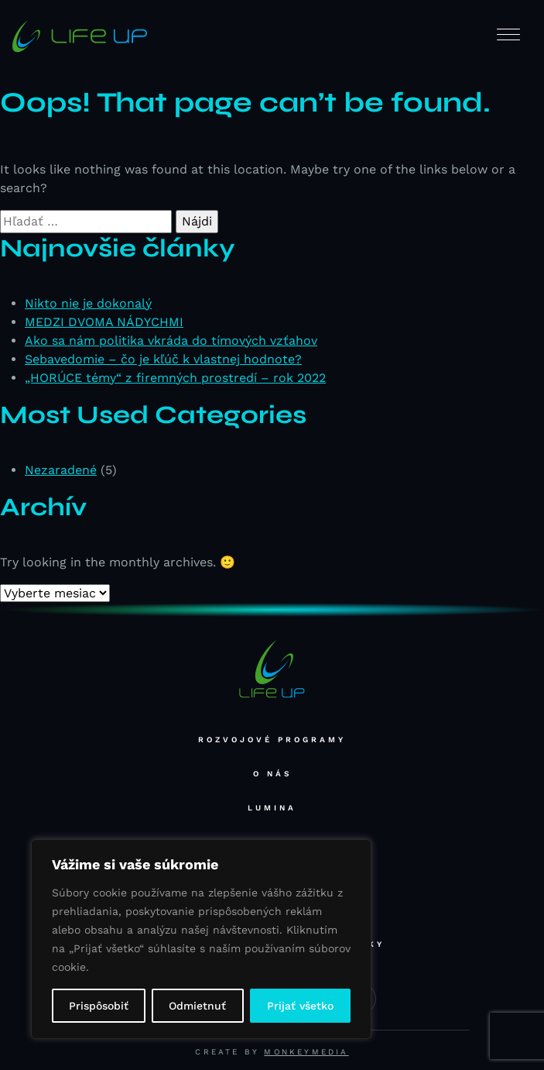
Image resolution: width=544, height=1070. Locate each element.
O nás (272, 773)
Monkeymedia (306, 1052)
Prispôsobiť (98, 1005)
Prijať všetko (300, 1005)
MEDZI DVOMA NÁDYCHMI (104, 322)
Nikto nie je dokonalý (88, 303)
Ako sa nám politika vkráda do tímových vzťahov (171, 340)
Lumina (272, 807)
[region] (201, 939)
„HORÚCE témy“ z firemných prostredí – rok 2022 (175, 377)
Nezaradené (61, 470)
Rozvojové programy (272, 739)
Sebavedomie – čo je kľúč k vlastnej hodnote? (163, 359)
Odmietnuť (197, 1005)
